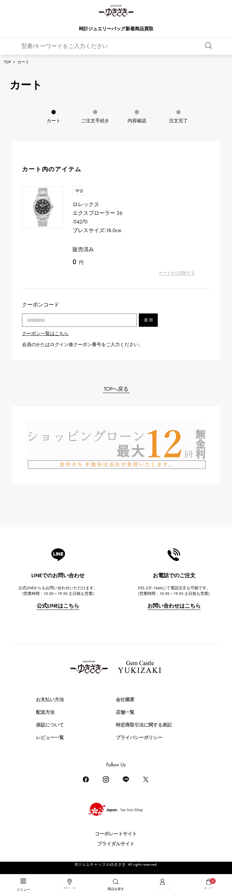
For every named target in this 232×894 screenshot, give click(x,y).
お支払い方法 (50, 699)
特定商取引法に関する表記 (144, 725)
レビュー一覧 (50, 737)
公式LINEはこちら (58, 606)
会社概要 (125, 699)
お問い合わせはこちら (174, 606)
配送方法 (45, 712)
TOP (7, 62)
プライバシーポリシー (139, 737)
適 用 (148, 320)
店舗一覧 (125, 712)
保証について (50, 725)
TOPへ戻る (116, 389)
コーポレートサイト (116, 834)
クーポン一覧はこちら (45, 333)
